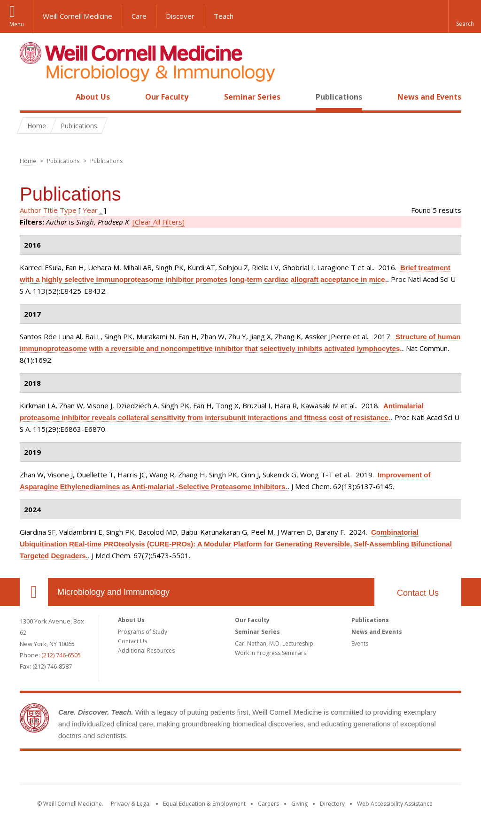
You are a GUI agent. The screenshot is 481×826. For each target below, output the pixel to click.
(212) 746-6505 (61, 655)
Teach (223, 16)
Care (139, 16)
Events (359, 643)
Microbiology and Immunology (113, 592)
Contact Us (418, 593)
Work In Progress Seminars (270, 653)
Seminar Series (252, 97)
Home (30, 96)
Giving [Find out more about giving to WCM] (299, 804)
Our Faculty (166, 97)
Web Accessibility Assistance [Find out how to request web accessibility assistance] (395, 804)
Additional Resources (146, 651)
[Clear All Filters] (158, 221)
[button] (464, 16)
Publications (339, 97)
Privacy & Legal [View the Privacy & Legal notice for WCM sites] (131, 804)
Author (30, 210)
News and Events (429, 97)
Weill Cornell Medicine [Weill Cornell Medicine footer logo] (240, 769)
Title (50, 210)
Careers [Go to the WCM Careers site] (268, 804)
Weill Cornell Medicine (77, 16)
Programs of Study (142, 632)
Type (68, 210)
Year (90, 210)
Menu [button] (16, 24)
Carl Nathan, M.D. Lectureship (274, 643)
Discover (180, 16)
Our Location (34, 592)
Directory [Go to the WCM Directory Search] (332, 804)
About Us (93, 97)
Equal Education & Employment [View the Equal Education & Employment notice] (204, 804)
